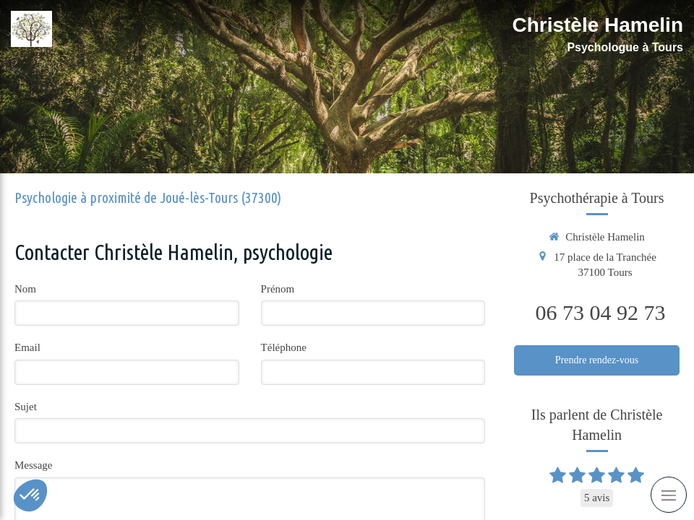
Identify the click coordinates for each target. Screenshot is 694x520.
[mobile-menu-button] (669, 495)
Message (33, 465)
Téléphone (284, 347)
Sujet (25, 406)
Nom (25, 289)
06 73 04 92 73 (601, 312)
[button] (30, 495)
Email (27, 347)
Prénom (278, 289)
